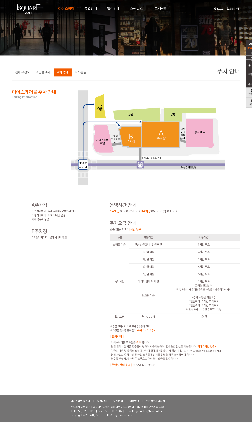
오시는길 (118, 401)
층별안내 (90, 9)
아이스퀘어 (66, 9)
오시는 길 (81, 72)
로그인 (219, 9)
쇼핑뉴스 (136, 9)
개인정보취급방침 (155, 401)
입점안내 (113, 9)
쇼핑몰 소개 (43, 72)
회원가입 (233, 9)
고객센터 (161, 9)
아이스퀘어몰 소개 (80, 401)
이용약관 (134, 401)
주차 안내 (63, 72)
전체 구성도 (22, 72)
